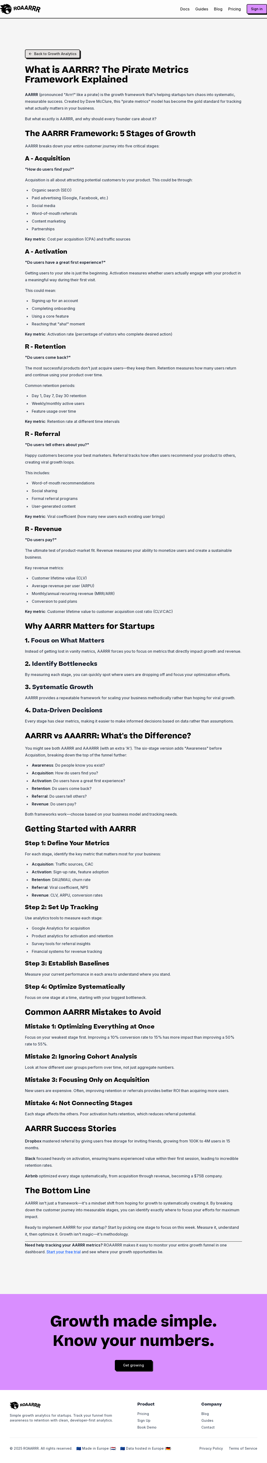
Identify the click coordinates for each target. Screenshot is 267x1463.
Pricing (234, 9)
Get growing (133, 1365)
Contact (208, 1427)
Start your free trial (64, 1251)
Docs (184, 9)
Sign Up (143, 1420)
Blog (218, 9)
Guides (201, 9)
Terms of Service (243, 1448)
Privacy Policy (211, 1448)
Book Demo (147, 1427)
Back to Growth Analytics (52, 54)
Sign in (257, 9)
